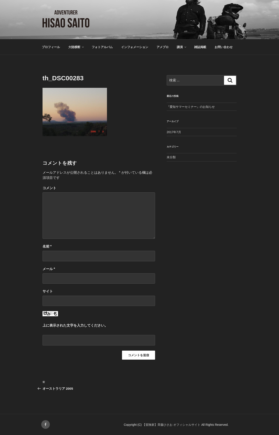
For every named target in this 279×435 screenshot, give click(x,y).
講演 (182, 47)
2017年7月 (174, 132)
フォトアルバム (102, 47)
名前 (47, 246)
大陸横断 (76, 47)
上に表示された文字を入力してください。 (75, 325)
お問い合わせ (224, 47)
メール (49, 269)
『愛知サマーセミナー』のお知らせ (191, 106)
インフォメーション (134, 47)
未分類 (171, 157)
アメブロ (163, 47)
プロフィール (51, 47)
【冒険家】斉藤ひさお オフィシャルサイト (171, 424)
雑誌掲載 (200, 47)
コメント (49, 188)
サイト (48, 291)
